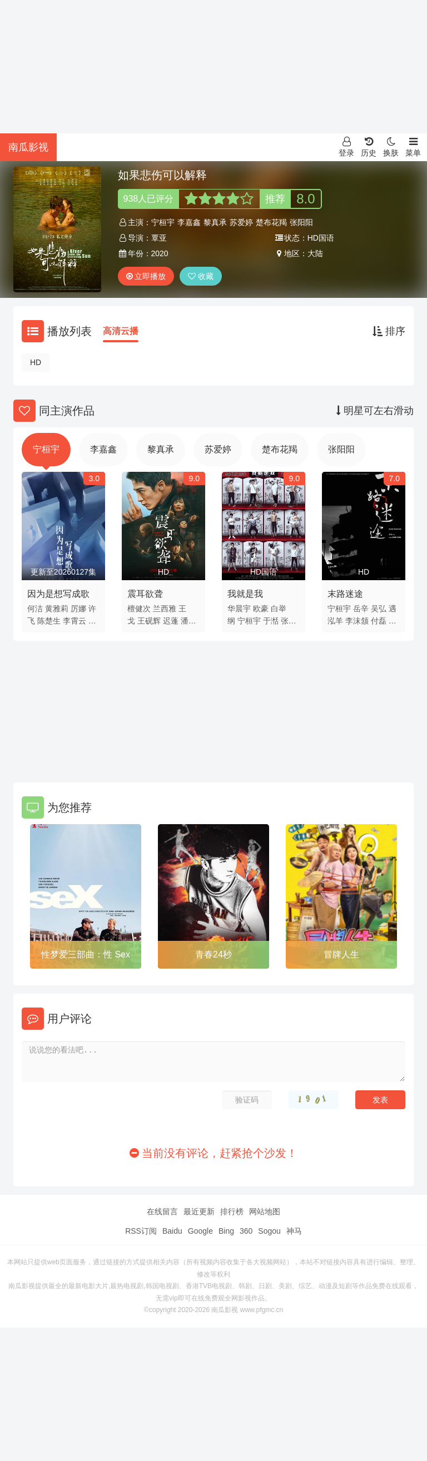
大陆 (315, 253)
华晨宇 (239, 608)
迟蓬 (170, 620)
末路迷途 (345, 594)
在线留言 (162, 1211)
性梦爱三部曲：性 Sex (85, 954)
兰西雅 (164, 608)
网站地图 (264, 1211)
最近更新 (199, 1211)
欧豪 (261, 608)
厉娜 (78, 608)
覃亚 (159, 237)
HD (35, 362)
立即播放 (146, 276)
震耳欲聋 (145, 594)
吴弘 (378, 608)
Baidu (172, 1230)
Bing (226, 1230)
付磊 (378, 620)
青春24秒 (213, 954)
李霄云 (74, 620)
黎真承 (215, 222)
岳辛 (361, 608)
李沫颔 (357, 620)
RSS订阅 (141, 1230)
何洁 (35, 608)
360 (246, 1230)
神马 (294, 1230)
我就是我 (245, 594)
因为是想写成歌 (58, 594)
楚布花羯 (271, 222)
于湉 (271, 620)
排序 (389, 331)
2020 (159, 253)
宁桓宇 (163, 222)
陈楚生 (49, 620)
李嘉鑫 (189, 222)
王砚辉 (149, 620)
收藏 (201, 276)
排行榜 (232, 1211)
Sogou (269, 1230)
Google (200, 1230)
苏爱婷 (241, 222)
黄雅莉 (56, 608)
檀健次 (139, 608)
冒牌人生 (341, 954)
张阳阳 (301, 222)
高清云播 (120, 331)
